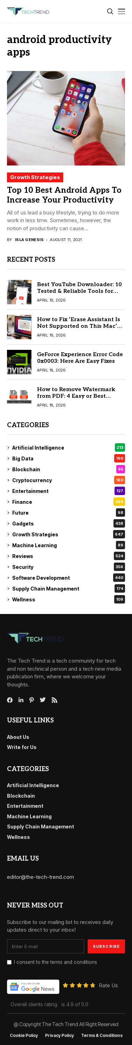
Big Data (68, 458)
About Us (18, 737)
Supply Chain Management (68, 588)
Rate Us (108, 985)
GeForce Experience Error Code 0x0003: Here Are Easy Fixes (80, 358)
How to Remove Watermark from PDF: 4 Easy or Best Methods (76, 396)
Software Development (68, 577)
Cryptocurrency (68, 480)
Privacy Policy (59, 1035)
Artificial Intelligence (68, 447)
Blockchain (68, 469)
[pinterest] (31, 700)
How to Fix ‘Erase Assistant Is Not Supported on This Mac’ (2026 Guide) (78, 326)
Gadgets (68, 523)
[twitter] (43, 700)
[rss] (54, 700)
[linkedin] (21, 700)
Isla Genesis (29, 240)
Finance (68, 501)
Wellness (68, 599)
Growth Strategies (35, 177)
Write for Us (22, 747)
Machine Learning (68, 545)
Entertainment (68, 491)
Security (68, 567)
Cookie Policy (24, 1035)
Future (68, 512)
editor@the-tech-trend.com (40, 877)
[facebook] (10, 700)
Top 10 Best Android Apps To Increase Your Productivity (64, 195)
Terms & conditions (102, 1035)
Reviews (68, 556)
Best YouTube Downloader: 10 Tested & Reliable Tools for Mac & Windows (79, 291)
